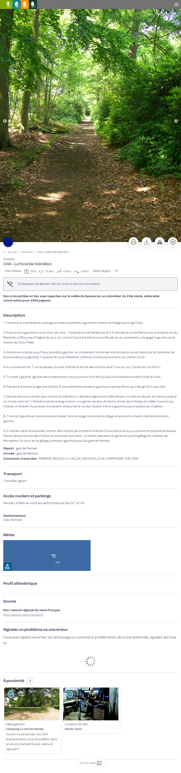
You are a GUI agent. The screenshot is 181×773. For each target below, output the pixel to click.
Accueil (12, 252)
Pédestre (26, 252)
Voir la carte (91, 763)
